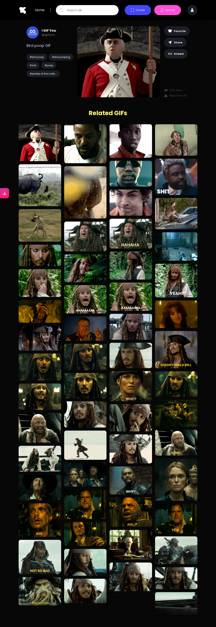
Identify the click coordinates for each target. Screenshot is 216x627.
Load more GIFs (108, 611)
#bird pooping (61, 57)
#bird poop (37, 57)
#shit (33, 65)
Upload (167, 10)
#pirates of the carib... (43, 73)
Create (138, 10)
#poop (48, 65)
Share (175, 42)
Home (40, 10)
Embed (176, 54)
